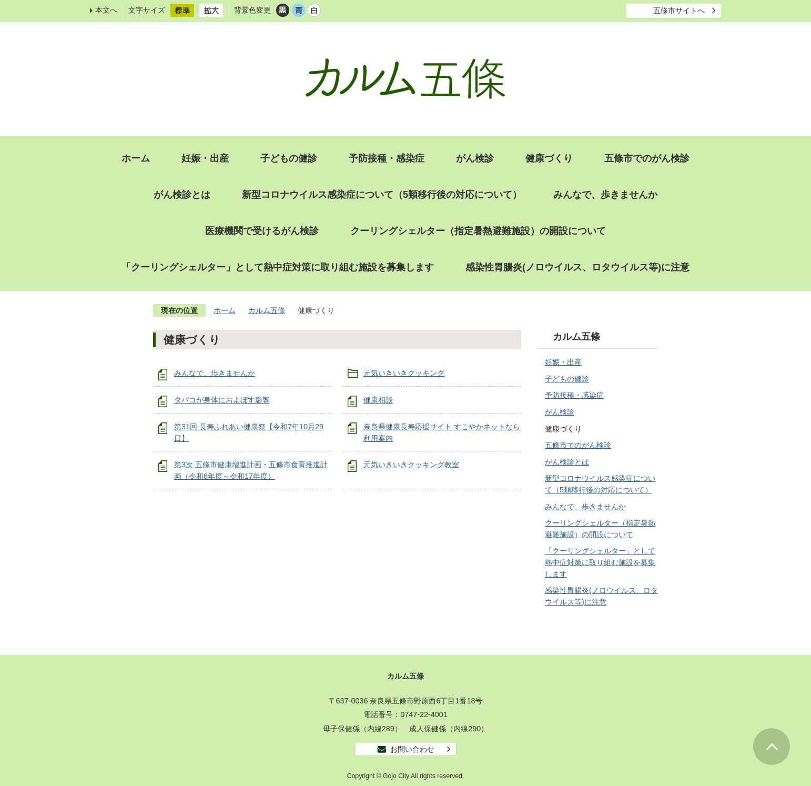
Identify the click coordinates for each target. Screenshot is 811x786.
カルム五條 (266, 310)
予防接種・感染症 (386, 158)
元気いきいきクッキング (403, 373)
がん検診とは (182, 194)
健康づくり (549, 158)
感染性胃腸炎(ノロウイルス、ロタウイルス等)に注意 (577, 267)
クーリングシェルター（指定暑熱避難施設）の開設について (478, 231)
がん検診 (475, 158)
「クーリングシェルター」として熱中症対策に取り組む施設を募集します (277, 267)
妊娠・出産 (205, 158)
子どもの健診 (288, 158)
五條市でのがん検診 (647, 158)
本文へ (106, 10)
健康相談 (378, 400)
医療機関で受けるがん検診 (262, 231)
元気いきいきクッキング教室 (411, 464)
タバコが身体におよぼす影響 (222, 400)
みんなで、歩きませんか (605, 194)
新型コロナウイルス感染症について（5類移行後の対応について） (382, 194)
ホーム (135, 158)
